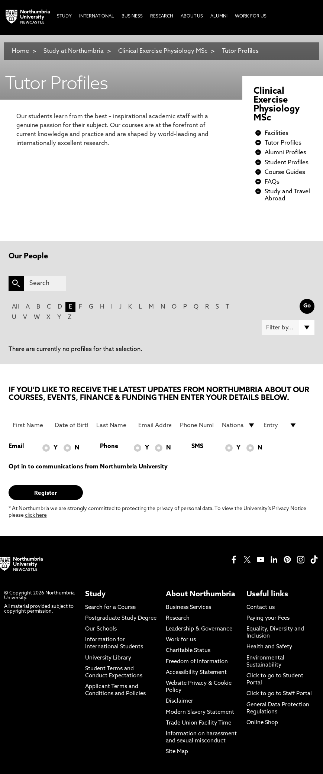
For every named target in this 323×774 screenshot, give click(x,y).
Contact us (260, 607)
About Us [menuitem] (192, 16)
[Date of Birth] (71, 425)
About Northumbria (200, 594)
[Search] (45, 283)
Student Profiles (287, 163)
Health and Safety (269, 647)
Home (20, 51)
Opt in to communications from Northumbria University (88, 467)
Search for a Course (110, 607)
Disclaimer (179, 701)
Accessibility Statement (196, 672)
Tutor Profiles (240, 51)
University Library (108, 658)
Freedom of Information (197, 662)
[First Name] (29, 425)
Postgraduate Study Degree (120, 618)
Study (95, 594)
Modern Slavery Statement (200, 712)
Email (16, 446)
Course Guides (285, 172)
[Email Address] (155, 425)
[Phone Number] (196, 425)
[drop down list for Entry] (280, 425)
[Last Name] (113, 425)
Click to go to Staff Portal (279, 694)
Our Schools (101, 629)
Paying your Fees (268, 618)
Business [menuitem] (132, 16)
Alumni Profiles (285, 153)
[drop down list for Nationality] (238, 425)
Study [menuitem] (64, 16)
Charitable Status (188, 651)
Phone (109, 446)
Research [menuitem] (161, 16)
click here (36, 515)
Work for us (181, 640)
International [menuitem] (96, 16)
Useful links (267, 594)
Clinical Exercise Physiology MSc (162, 51)
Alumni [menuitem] (218, 16)
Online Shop (262, 723)
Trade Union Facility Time (198, 723)
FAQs (272, 182)
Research (178, 618)
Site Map (177, 752)
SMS (197, 446)
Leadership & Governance (199, 629)
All (15, 307)
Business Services (188, 607)
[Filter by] (288, 327)
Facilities (276, 133)
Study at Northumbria (73, 51)
